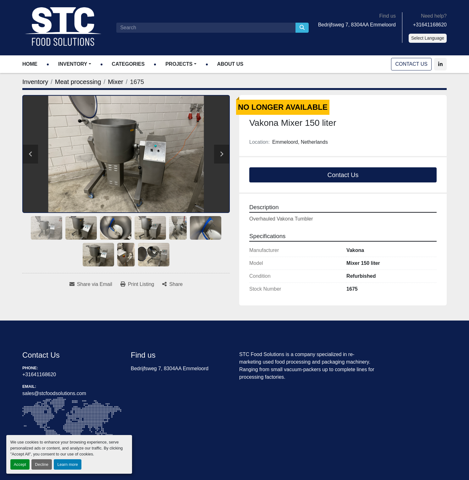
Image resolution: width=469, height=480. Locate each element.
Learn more (67, 464)
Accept (20, 464)
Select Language (427, 38)
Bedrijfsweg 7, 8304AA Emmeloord (357, 24)
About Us (230, 64)
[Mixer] (115, 81)
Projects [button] (178, 64)
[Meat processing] (78, 81)
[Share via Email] (90, 284)
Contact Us (411, 64)
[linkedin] (440, 64)
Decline (41, 464)
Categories (128, 64)
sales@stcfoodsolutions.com (54, 393)
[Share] (172, 284)
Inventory (72, 64)
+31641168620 (430, 24)
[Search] (205, 28)
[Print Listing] (137, 284)
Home (29, 64)
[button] (74, 64)
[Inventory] (35, 81)
